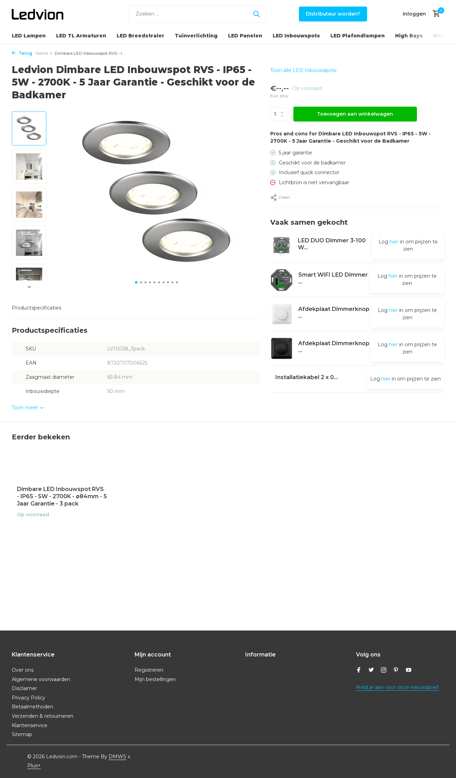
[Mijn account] (414, 14)
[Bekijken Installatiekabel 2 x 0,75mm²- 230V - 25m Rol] (270, 379)
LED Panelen (245, 36)
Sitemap (22, 734)
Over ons (23, 670)
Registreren (149, 670)
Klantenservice (29, 725)
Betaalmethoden (32, 707)
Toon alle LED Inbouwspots (303, 70)
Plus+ (34, 765)
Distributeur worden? (333, 14)
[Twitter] (371, 670)
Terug (22, 53)
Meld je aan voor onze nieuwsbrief (397, 687)
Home (44, 53)
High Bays (409, 36)
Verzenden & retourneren (42, 716)
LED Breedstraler (140, 36)
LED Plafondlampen (357, 36)
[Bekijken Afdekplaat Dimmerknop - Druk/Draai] (281, 314)
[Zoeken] (197, 14)
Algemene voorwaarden (41, 679)
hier (394, 242)
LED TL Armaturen (81, 36)
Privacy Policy (28, 698)
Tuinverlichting (196, 36)
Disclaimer (24, 688)
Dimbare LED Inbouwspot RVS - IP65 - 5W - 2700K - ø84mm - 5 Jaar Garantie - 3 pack (62, 496)
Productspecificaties (36, 308)
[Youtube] (408, 670)
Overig (442, 36)
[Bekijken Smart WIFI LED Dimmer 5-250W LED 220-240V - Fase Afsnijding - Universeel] (281, 280)
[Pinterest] (396, 670)
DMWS (117, 756)
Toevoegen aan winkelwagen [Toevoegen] (355, 114)
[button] (136, 282)
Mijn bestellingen (155, 679)
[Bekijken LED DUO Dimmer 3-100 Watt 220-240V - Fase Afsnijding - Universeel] (281, 245)
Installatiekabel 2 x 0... (307, 377)
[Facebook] (359, 670)
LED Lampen (29, 36)
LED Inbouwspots (296, 36)
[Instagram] (383, 670)
